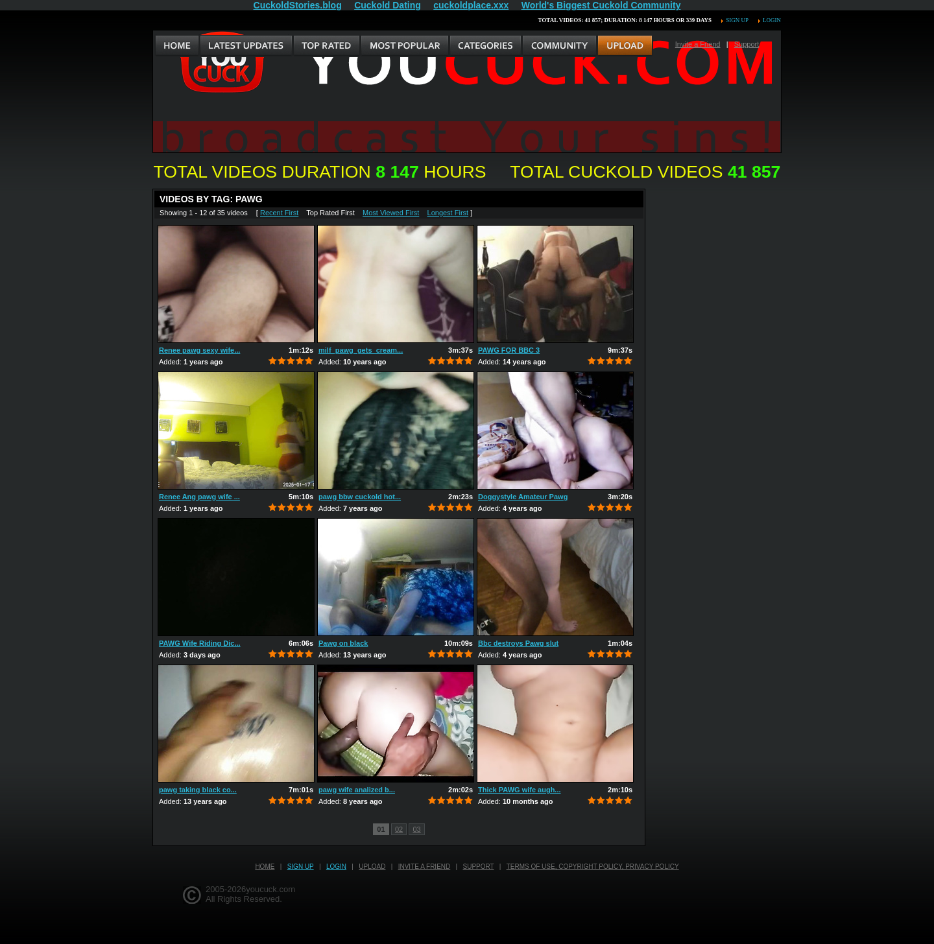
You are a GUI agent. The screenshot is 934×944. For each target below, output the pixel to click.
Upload (372, 866)
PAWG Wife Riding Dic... (200, 643)
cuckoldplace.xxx (471, 5)
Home (264, 866)
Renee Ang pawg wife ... (199, 497)
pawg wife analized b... (356, 790)
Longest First (448, 213)
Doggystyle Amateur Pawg (523, 497)
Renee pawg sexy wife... (199, 350)
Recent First (279, 213)
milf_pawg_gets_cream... (360, 350)
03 (416, 829)
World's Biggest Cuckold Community (601, 5)
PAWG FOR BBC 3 (509, 350)
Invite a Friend (698, 44)
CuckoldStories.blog (298, 5)
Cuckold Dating (387, 5)
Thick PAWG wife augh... (519, 790)
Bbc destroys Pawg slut (518, 643)
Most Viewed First (391, 213)
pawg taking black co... (198, 790)
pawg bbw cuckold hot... (359, 497)
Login (772, 20)
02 (399, 829)
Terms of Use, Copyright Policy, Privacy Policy (593, 866)
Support (747, 44)
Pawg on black (343, 643)
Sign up (737, 20)
